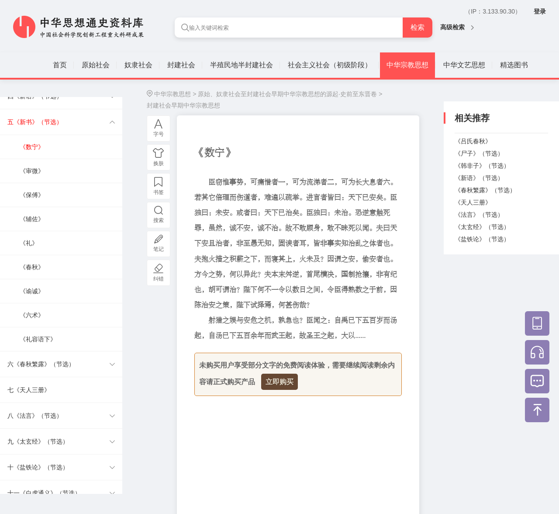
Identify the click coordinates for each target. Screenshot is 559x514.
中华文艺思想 (464, 65)
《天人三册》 (473, 202)
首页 (60, 65)
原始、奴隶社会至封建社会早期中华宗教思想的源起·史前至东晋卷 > (290, 93)
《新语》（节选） (479, 177)
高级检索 (457, 27)
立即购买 (279, 382)
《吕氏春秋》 (473, 141)
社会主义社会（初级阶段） (330, 65)
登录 (540, 11)
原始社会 (96, 65)
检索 (417, 27)
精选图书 (514, 65)
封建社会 (181, 65)
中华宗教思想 (407, 65)
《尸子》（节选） (479, 153)
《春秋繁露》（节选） (485, 190)
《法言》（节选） (479, 214)
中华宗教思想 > (175, 93)
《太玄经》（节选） (482, 226)
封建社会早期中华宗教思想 (183, 105)
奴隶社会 (138, 65)
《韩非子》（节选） (482, 165)
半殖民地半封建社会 (241, 65)
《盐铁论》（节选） (482, 239)
